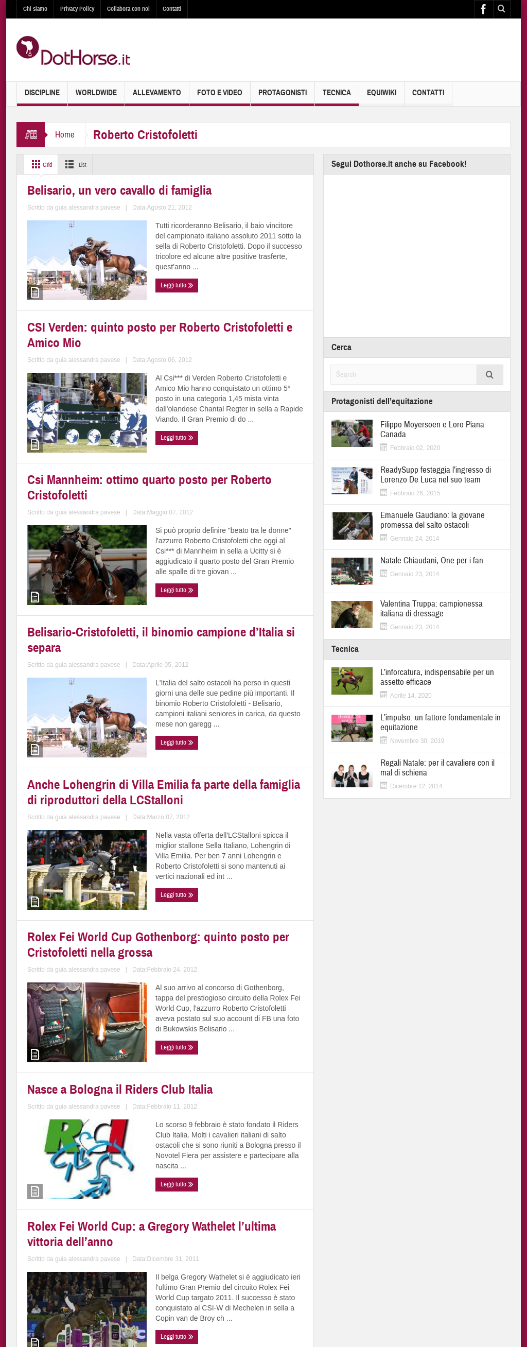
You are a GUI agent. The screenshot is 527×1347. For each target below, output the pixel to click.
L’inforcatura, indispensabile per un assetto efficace (437, 677)
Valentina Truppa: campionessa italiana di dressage (431, 608)
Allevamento (157, 97)
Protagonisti (282, 97)
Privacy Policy (77, 8)
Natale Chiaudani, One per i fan (431, 560)
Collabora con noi (128, 8)
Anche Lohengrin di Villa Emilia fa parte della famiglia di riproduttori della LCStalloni (89, 719)
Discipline (42, 97)
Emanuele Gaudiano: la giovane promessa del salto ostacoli (432, 520)
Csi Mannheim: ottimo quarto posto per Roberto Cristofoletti (84, 502)
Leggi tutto (46, 370)
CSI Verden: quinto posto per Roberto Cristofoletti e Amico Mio (236, 290)
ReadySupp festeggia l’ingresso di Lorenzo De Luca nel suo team (435, 475)
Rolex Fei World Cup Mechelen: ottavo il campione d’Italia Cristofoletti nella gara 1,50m (85, 1155)
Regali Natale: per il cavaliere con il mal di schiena (437, 768)
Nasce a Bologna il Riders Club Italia (84, 937)
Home (65, 134)
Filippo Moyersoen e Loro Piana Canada (432, 429)
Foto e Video (219, 97)
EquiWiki (381, 97)
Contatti (172, 8)
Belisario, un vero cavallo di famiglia (78, 290)
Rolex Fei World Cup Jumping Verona (231, 1149)
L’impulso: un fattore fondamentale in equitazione (440, 722)
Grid (41, 164)
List (80, 164)
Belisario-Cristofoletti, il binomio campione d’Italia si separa (234, 502)
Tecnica (337, 97)
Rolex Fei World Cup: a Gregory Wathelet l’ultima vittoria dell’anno (238, 937)
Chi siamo (35, 8)
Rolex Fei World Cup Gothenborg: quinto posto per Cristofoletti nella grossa (239, 719)
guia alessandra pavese (115, 350)
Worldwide (96, 97)
